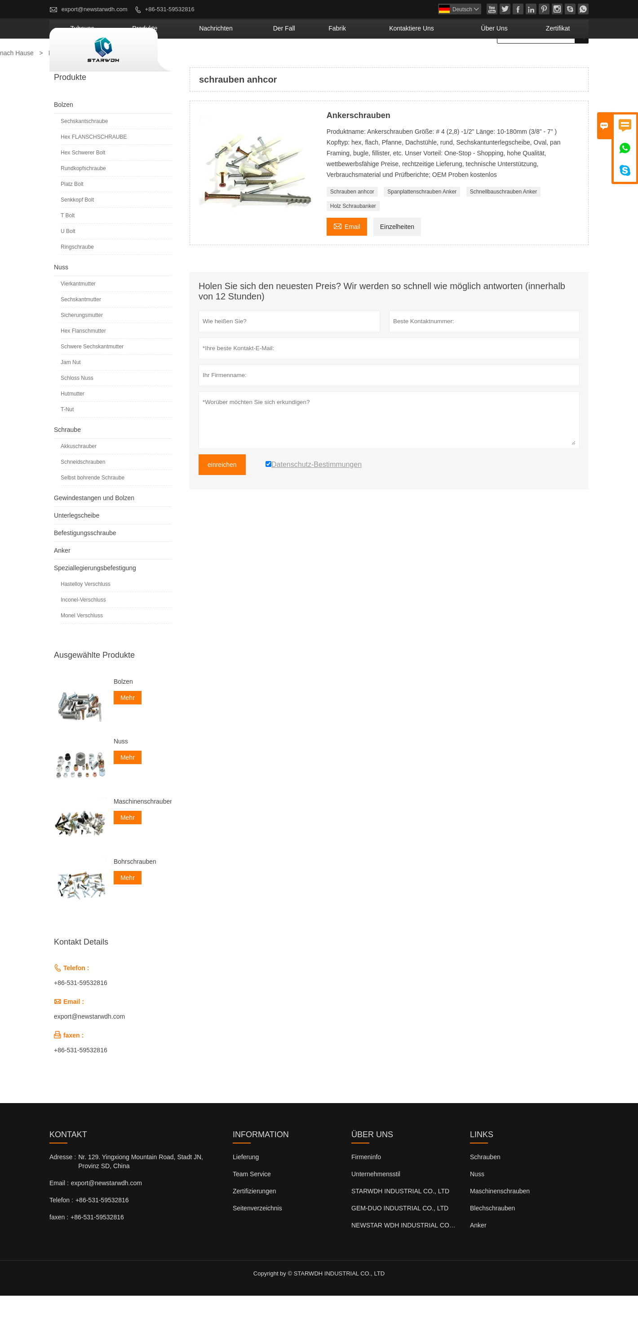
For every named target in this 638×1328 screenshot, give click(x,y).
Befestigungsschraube (85, 565)
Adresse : (62, 1189)
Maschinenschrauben (143, 833)
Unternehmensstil (375, 1206)
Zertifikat (565, 60)
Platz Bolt (72, 216)
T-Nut (67, 442)
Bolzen (63, 137)
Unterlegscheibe (76, 547)
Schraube (67, 462)
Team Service (252, 1206)
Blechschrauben (492, 1240)
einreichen (222, 497)
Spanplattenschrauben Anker (421, 224)
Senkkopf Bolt (77, 232)
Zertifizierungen (254, 1223)
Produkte (250, 60)
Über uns (516, 60)
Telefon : (61, 1232)
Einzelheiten (397, 259)
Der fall (357, 60)
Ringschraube (77, 279)
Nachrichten (304, 60)
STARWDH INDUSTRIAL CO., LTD (400, 1223)
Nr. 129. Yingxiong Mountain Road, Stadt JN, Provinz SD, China (140, 1194)
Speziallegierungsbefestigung (95, 600)
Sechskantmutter (81, 332)
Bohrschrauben (135, 893)
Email (346, 258)
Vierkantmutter (78, 316)
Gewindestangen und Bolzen (94, 530)
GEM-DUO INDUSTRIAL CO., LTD (399, 1240)
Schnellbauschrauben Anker (503, 224)
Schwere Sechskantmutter (92, 379)
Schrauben (485, 1189)
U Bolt (68, 263)
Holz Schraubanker (353, 238)
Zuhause (202, 60)
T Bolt (68, 248)
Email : (59, 1215)
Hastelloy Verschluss (86, 616)
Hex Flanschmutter (83, 363)
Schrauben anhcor (352, 224)
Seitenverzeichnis (257, 1240)
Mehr (127, 730)
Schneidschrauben (83, 494)
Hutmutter (72, 426)
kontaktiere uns (453, 60)
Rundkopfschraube (83, 201)
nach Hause (17, 85)
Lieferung (246, 1189)
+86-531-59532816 (170, 9)
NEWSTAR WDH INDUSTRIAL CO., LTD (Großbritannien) (432, 1257)
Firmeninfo (366, 1189)
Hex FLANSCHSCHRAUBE (94, 169)
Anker (62, 582)
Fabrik (397, 60)
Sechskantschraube (84, 153)
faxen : (58, 1249)
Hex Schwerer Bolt (83, 185)
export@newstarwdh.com (95, 9)
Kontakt (68, 1166)
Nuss (61, 299)
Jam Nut (71, 394)
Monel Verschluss (82, 648)
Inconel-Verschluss (83, 632)
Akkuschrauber (79, 478)
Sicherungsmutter (82, 347)
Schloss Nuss (77, 410)
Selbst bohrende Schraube (92, 510)
